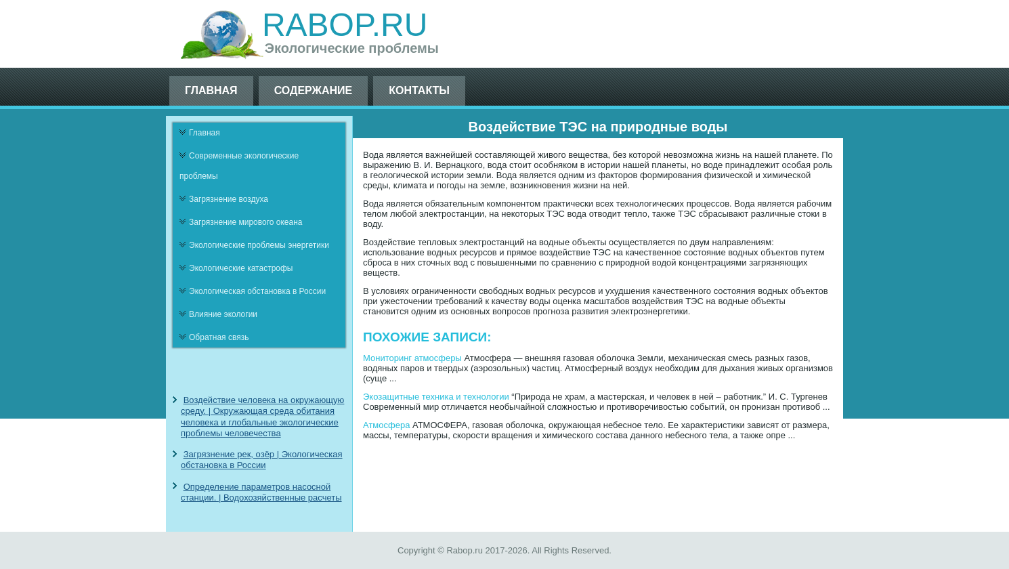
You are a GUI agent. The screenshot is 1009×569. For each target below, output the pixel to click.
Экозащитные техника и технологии (436, 397)
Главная (211, 90)
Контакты (419, 90)
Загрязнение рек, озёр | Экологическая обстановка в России (262, 459)
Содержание (313, 90)
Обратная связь (219, 337)
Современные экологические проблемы (239, 166)
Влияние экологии (223, 314)
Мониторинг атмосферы (412, 358)
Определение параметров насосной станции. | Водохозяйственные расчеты (261, 492)
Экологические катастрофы (241, 268)
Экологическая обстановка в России (257, 291)
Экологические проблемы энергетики (259, 245)
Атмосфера (386, 425)
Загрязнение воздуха (228, 199)
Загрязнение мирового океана (246, 222)
